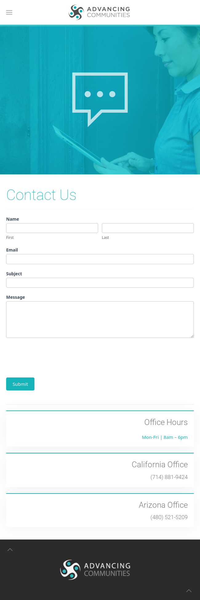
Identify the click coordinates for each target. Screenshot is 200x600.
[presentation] (53, 356)
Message (15, 297)
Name (12, 219)
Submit (20, 384)
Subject (14, 274)
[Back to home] (100, 12)
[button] (9, 12)
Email (12, 250)
